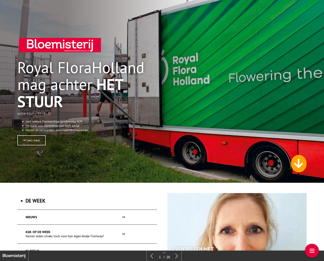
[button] (31, 140)
